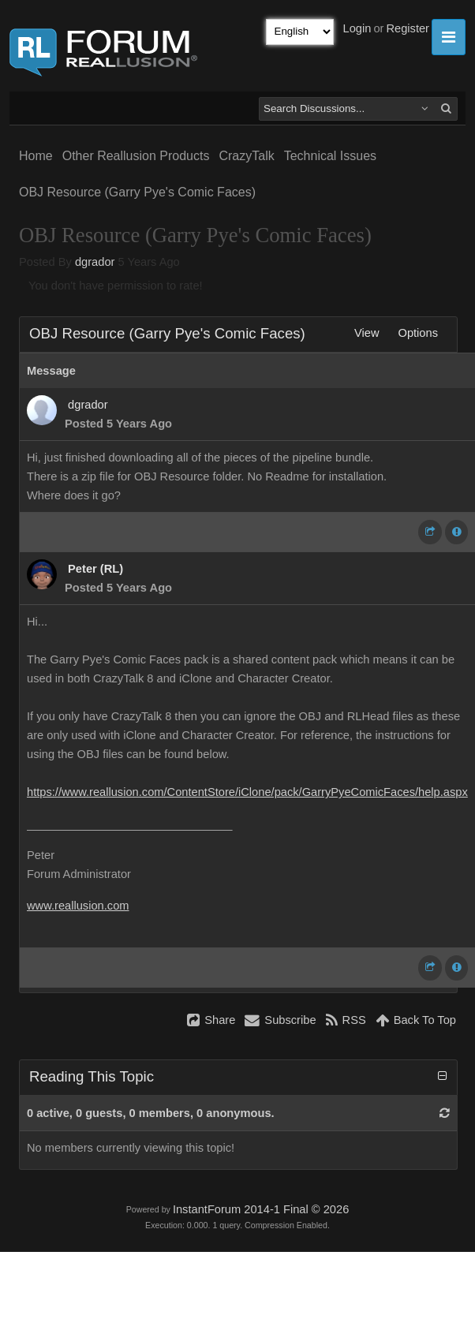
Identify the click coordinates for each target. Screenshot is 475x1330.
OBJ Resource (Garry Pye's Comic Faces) (137, 192)
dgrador (95, 262)
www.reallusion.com (78, 905)
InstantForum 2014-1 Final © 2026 (261, 1209)
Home (36, 156)
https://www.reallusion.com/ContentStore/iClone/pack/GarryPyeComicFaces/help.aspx (247, 792)
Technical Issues (330, 156)
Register (407, 28)
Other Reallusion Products (136, 156)
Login (357, 28)
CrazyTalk (246, 156)
